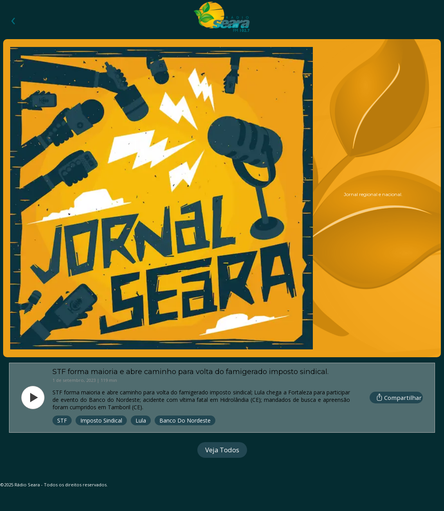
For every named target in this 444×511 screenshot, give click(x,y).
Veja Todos (222, 449)
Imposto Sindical (101, 420)
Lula (140, 420)
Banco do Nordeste (185, 420)
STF (62, 420)
